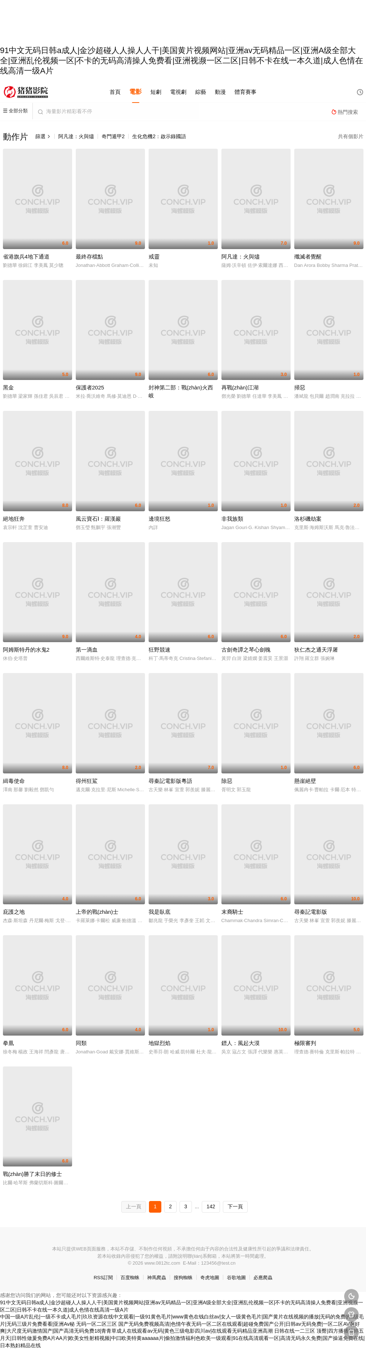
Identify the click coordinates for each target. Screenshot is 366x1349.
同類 (81, 1043)
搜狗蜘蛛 (183, 1277)
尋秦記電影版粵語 (170, 781)
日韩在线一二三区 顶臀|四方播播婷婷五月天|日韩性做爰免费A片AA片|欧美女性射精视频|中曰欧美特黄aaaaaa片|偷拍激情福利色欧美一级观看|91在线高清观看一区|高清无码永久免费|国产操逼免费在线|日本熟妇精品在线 (182, 1338)
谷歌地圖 (236, 1277)
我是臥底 (159, 912)
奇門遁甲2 (113, 136)
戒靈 (154, 256)
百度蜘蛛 (130, 1277)
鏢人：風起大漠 (240, 1043)
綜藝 (200, 92)
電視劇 (178, 92)
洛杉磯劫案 (308, 519)
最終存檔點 (89, 256)
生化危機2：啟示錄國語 (159, 136)
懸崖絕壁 (305, 781)
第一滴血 (87, 650)
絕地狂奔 (14, 519)
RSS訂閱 (103, 1277)
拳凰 (8, 1043)
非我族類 (232, 519)
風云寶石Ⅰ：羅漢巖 (98, 519)
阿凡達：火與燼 (76, 136)
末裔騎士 (232, 912)
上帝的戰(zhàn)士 (97, 912)
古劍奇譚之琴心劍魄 (246, 650)
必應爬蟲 (262, 1277)
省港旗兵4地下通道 (26, 256)
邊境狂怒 (159, 519)
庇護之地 (14, 912)
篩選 (43, 136)
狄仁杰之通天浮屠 (316, 650)
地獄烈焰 (159, 1043)
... (197, 1206)
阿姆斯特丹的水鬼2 (26, 650)
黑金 (8, 387)
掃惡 (299, 387)
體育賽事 (245, 92)
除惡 (226, 781)
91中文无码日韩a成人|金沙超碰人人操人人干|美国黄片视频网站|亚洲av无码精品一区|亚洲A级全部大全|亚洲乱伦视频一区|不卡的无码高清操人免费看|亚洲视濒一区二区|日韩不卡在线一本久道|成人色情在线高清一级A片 (181, 60)
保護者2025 (90, 387)
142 (210, 1206)
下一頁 (235, 1206)
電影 (135, 91)
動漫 (220, 92)
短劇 (155, 92)
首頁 (115, 92)
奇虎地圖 (209, 1277)
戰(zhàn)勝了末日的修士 (32, 1174)
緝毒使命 (14, 781)
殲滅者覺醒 (308, 256)
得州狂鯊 (87, 781)
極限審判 (305, 1043)
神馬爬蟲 (156, 1277)
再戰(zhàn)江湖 (240, 387)
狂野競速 (159, 650)
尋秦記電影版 (310, 912)
